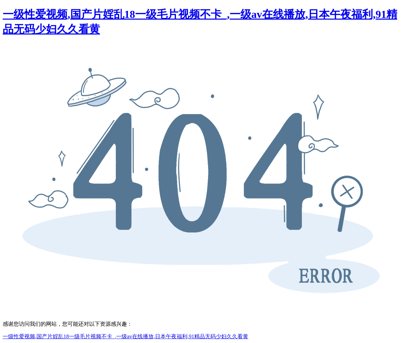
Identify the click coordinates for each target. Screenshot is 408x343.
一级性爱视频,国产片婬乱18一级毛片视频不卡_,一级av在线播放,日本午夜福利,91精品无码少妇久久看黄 (125, 336)
